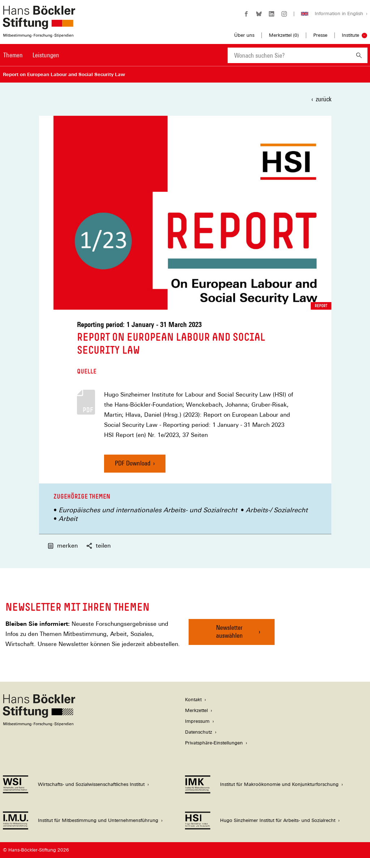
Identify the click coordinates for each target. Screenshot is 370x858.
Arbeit (68, 518)
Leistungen (46, 55)
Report (321, 305)
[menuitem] (13, 60)
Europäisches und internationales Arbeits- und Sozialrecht (148, 510)
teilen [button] (98, 545)
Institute (350, 35)
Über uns (244, 35)
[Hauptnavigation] (31, 55)
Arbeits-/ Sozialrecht (276, 510)
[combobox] (289, 55)
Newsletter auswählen (229, 631)
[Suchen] (358, 55)
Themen (13, 55)
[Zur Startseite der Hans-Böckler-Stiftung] (39, 34)
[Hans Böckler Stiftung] (39, 724)
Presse (320, 35)
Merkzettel (196, 710)
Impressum (197, 721)
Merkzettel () (284, 35)
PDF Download (132, 463)
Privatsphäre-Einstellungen (214, 743)
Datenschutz (198, 732)
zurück (323, 99)
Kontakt (193, 699)
